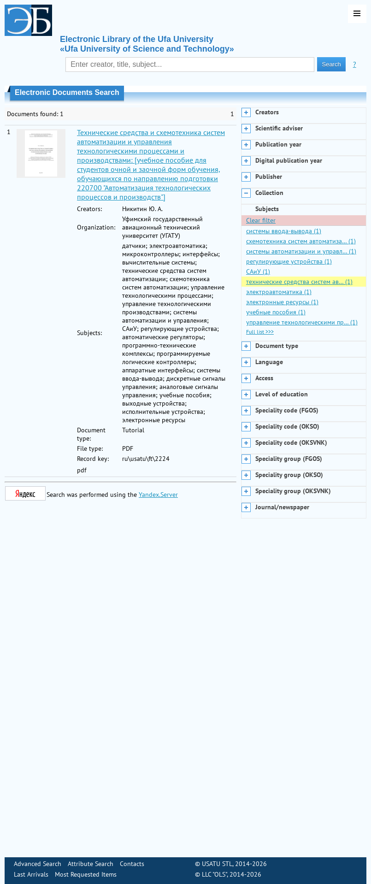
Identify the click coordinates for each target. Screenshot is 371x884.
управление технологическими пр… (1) (302, 322)
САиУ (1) (258, 271)
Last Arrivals (31, 874)
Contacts (132, 864)
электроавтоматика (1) (279, 292)
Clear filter (261, 220)
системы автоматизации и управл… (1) (301, 251)
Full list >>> (260, 331)
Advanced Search (37, 864)
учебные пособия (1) (276, 312)
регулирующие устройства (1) (289, 261)
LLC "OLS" (214, 874)
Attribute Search (90, 864)
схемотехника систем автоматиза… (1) (301, 241)
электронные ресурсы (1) (282, 302)
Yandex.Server (158, 494)
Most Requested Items (86, 874)
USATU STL (217, 864)
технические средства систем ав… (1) (299, 281)
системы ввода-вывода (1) (283, 231)
